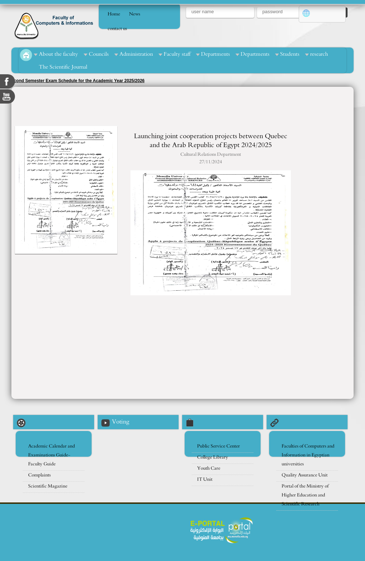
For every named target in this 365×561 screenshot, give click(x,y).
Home (114, 14)
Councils (99, 54)
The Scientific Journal (63, 66)
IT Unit (204, 479)
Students (289, 54)
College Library (212, 457)
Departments (215, 54)
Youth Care (208, 468)
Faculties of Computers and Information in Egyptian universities (308, 455)
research (319, 54)
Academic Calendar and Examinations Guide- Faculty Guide (51, 455)
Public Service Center (218, 446)
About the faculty (58, 54)
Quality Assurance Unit (305, 475)
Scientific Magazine (47, 486)
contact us (117, 28)
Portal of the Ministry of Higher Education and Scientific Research (305, 495)
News (134, 14)
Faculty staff (177, 54)
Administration (136, 54)
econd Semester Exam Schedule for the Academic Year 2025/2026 (78, 80)
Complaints (39, 475)
